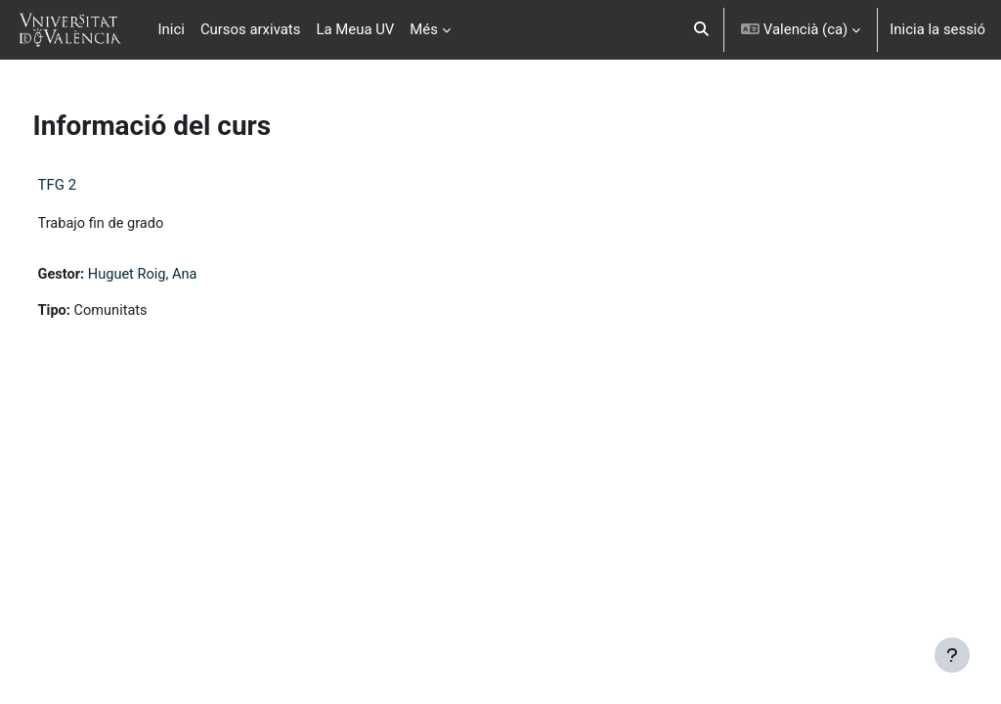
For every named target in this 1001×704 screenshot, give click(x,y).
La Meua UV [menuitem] (355, 29)
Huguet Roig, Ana (182, 276)
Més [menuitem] (424, 29)
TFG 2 (93, 185)
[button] (702, 30)
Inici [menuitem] (171, 29)
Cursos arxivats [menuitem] (250, 29)
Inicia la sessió (937, 29)
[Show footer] (952, 655)
